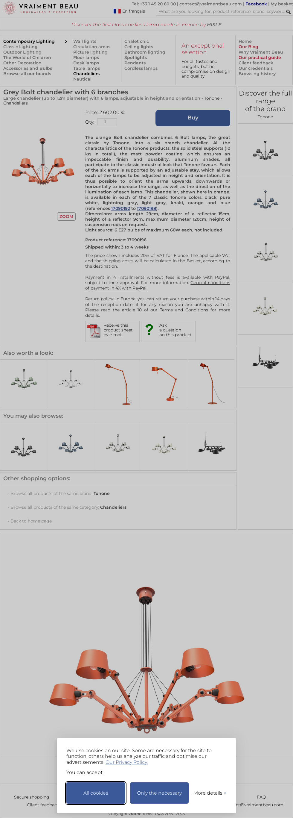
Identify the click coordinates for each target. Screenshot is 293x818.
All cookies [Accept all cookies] (95, 793)
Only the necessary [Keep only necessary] (159, 793)
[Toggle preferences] (207, 793)
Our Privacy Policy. (127, 762)
